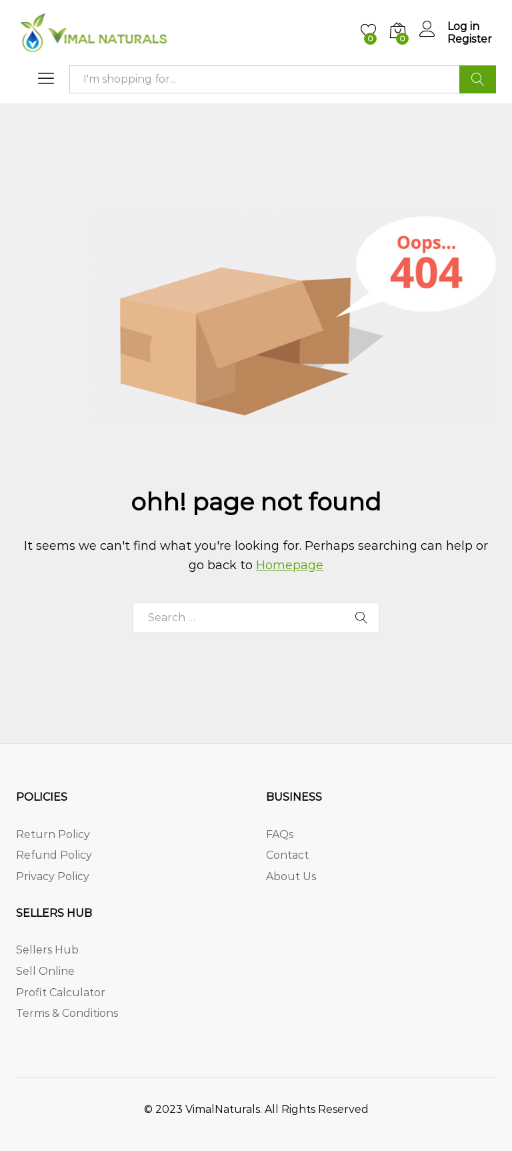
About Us (291, 876)
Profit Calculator (60, 992)
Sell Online (45, 971)
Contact (287, 855)
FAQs (279, 834)
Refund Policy (54, 855)
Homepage (289, 565)
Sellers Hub (47, 949)
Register (469, 39)
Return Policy (53, 834)
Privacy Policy (52, 876)
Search (477, 79)
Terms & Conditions (67, 1013)
